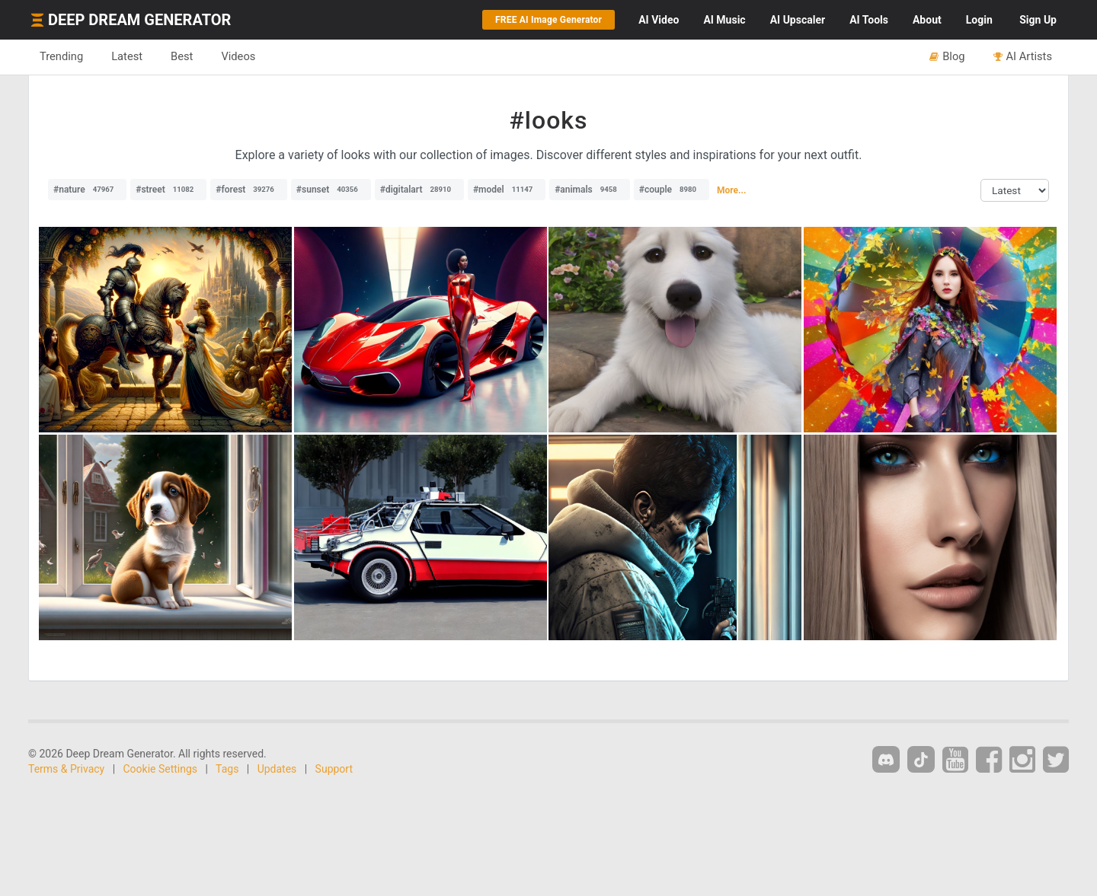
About (927, 20)
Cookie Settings (160, 769)
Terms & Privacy (66, 769)
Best (182, 56)
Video (658, 20)
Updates (277, 769)
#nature (87, 189)
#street (168, 189)
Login (979, 20)
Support (334, 769)
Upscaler (797, 20)
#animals (590, 189)
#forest (249, 189)
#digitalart (419, 189)
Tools (868, 20)
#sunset (331, 189)
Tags (227, 769)
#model (506, 189)
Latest (126, 56)
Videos (238, 56)
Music (724, 20)
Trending (61, 56)
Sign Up (1038, 20)
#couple (671, 189)
